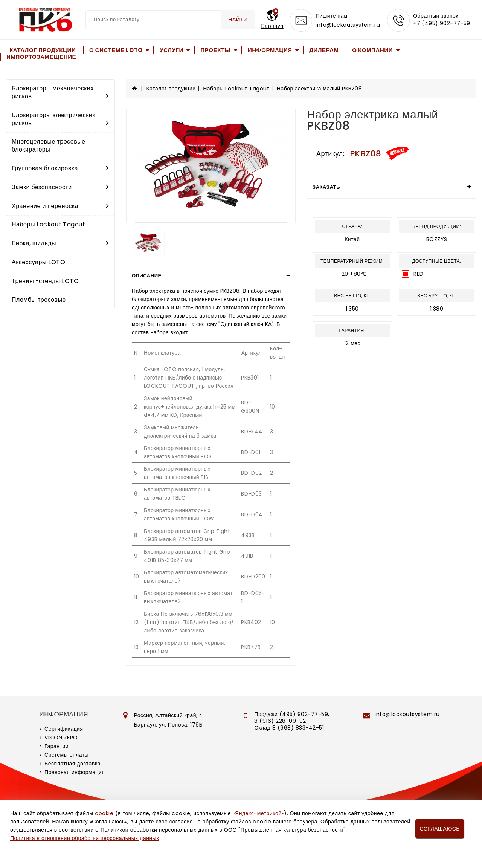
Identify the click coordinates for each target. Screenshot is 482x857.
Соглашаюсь (440, 829)
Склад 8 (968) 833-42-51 (289, 727)
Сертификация (63, 728)
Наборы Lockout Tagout (48, 224)
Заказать (326, 187)
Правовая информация (74, 772)
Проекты (215, 50)
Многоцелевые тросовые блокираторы (48, 145)
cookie (104, 813)
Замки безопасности (60, 187)
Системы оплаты (66, 754)
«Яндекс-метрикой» (258, 813)
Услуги (171, 50)
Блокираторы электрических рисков (60, 119)
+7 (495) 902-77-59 (441, 23)
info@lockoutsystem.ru (348, 25)
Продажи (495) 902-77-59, (291, 714)
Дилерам (324, 50)
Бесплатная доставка (72, 763)
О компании (372, 50)
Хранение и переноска (60, 206)
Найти (238, 19)
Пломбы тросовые (39, 299)
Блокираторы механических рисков (60, 92)
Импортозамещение (41, 57)
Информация (270, 50)
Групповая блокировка (60, 168)
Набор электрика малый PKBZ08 (319, 88)
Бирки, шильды (60, 243)
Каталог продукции (42, 50)
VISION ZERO (61, 737)
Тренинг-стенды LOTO (45, 281)
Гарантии (56, 746)
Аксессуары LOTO (38, 262)
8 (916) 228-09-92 (280, 721)
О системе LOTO (116, 50)
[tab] (211, 276)
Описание (147, 275)
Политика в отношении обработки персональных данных (84, 838)
